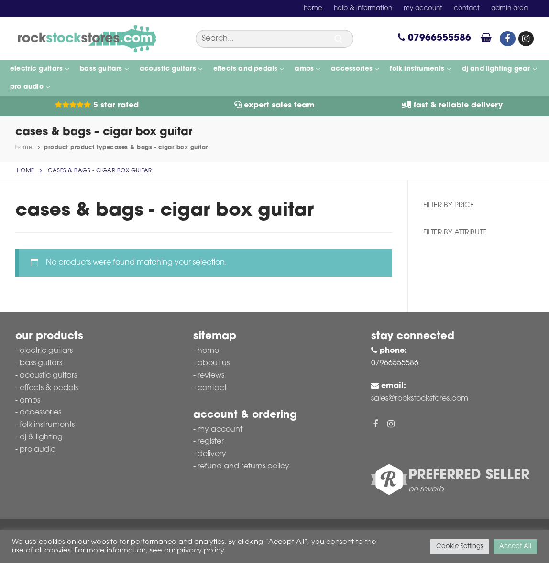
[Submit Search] (338, 39)
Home (23, 147)
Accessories (40, 412)
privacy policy (200, 550)
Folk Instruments (47, 425)
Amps (30, 400)
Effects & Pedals (49, 388)
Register (211, 442)
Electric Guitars (46, 351)
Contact (212, 388)
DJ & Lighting (41, 437)
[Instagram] (526, 38)
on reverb (426, 489)
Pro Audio (37, 450)
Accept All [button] (515, 546)
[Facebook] (507, 38)
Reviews (211, 376)
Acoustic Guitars (48, 376)
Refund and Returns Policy (243, 466)
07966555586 (434, 38)
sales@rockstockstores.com (419, 399)
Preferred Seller (468, 475)
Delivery (212, 454)
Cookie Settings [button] (459, 546)
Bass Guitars (41, 363)
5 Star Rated (97, 105)
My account (220, 430)
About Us (214, 363)
